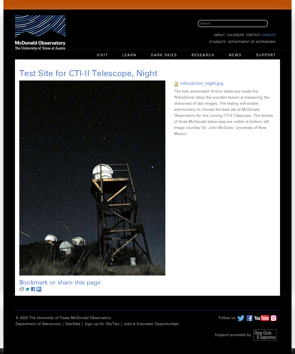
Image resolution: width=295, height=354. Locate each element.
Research (203, 55)
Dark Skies (164, 55)
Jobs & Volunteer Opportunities (151, 324)
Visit (102, 55)
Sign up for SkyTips (102, 324)
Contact (253, 35)
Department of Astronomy (252, 42)
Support (266, 55)
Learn (129, 55)
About (219, 35)
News (235, 55)
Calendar (235, 35)
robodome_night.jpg (201, 83)
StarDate (217, 42)
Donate (269, 35)
